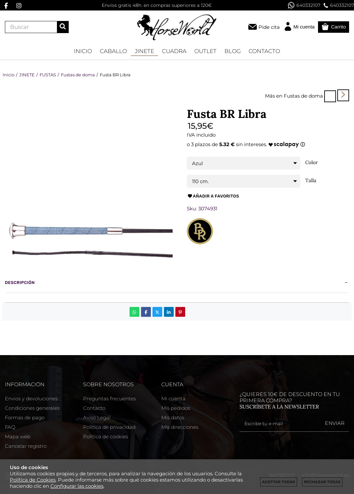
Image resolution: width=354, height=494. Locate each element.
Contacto (94, 408)
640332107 (304, 5)
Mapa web (17, 436)
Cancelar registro (25, 446)
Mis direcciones (179, 427)
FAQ (10, 427)
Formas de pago (24, 417)
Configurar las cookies (76, 486)
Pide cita (269, 27)
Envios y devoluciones (31, 398)
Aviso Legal (97, 417)
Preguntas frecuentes (109, 398)
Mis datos (172, 417)
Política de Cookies (33, 480)
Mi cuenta (173, 398)
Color (311, 162)
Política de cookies (105, 436)
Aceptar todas (278, 482)
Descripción (20, 282)
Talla (310, 180)
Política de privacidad (109, 427)
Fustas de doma (303, 96)
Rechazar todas (322, 482)
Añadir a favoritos (213, 196)
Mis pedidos (175, 408)
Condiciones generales (32, 408)
